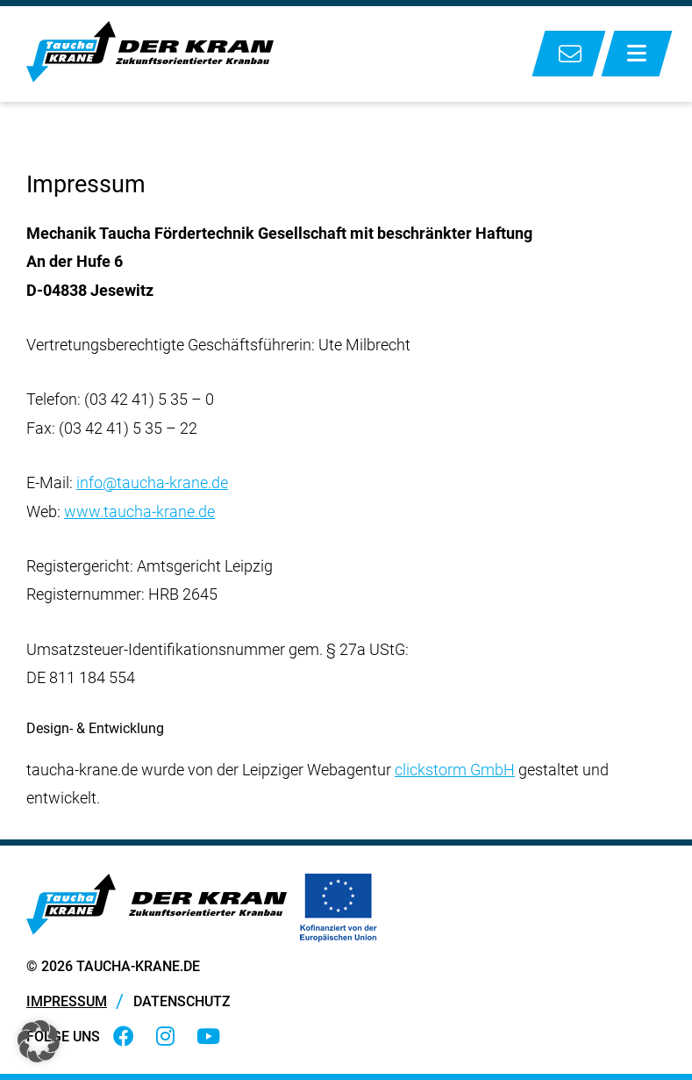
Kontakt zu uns (569, 53)
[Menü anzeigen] (637, 53)
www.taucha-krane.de (139, 511)
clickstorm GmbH (455, 769)
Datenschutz (182, 1001)
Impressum (66, 1001)
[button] (38, 1041)
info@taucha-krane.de (152, 482)
